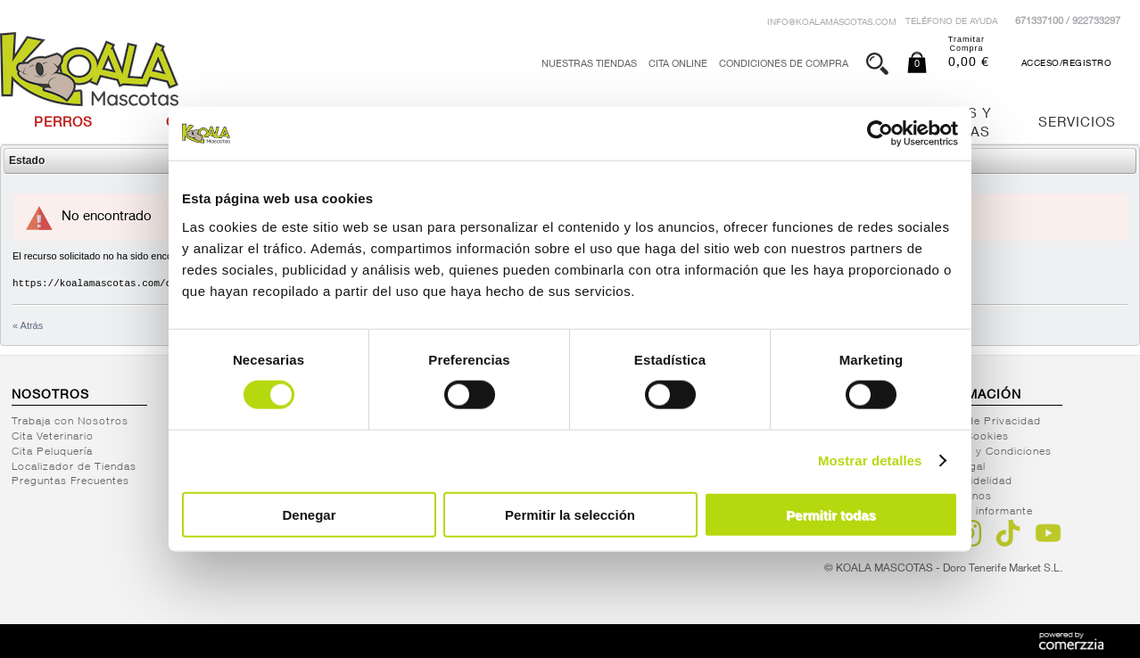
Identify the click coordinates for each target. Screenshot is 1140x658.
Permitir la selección (570, 514)
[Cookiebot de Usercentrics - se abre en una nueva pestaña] (880, 133)
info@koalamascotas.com (831, 23)
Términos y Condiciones (987, 452)
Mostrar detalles (870, 460)
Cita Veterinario (53, 437)
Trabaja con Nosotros (70, 421)
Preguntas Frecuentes (70, 481)
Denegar (308, 514)
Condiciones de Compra (783, 65)
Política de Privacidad (982, 421)
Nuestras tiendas (589, 65)
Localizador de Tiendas (74, 467)
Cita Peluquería (52, 452)
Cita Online (677, 65)
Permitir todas (831, 514)
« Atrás (27, 325)
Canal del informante (978, 511)
